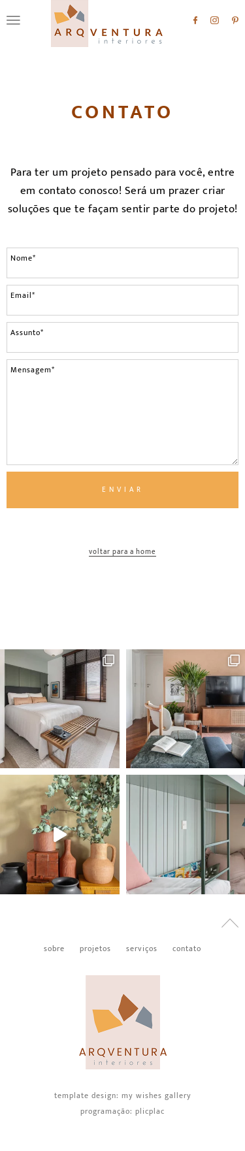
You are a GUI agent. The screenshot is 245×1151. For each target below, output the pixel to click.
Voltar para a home (122, 553)
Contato (122, 112)
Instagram (214, 20)
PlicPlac (150, 1111)
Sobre (54, 949)
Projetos (95, 949)
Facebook (195, 20)
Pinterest (235, 20)
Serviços (141, 949)
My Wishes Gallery (156, 1095)
